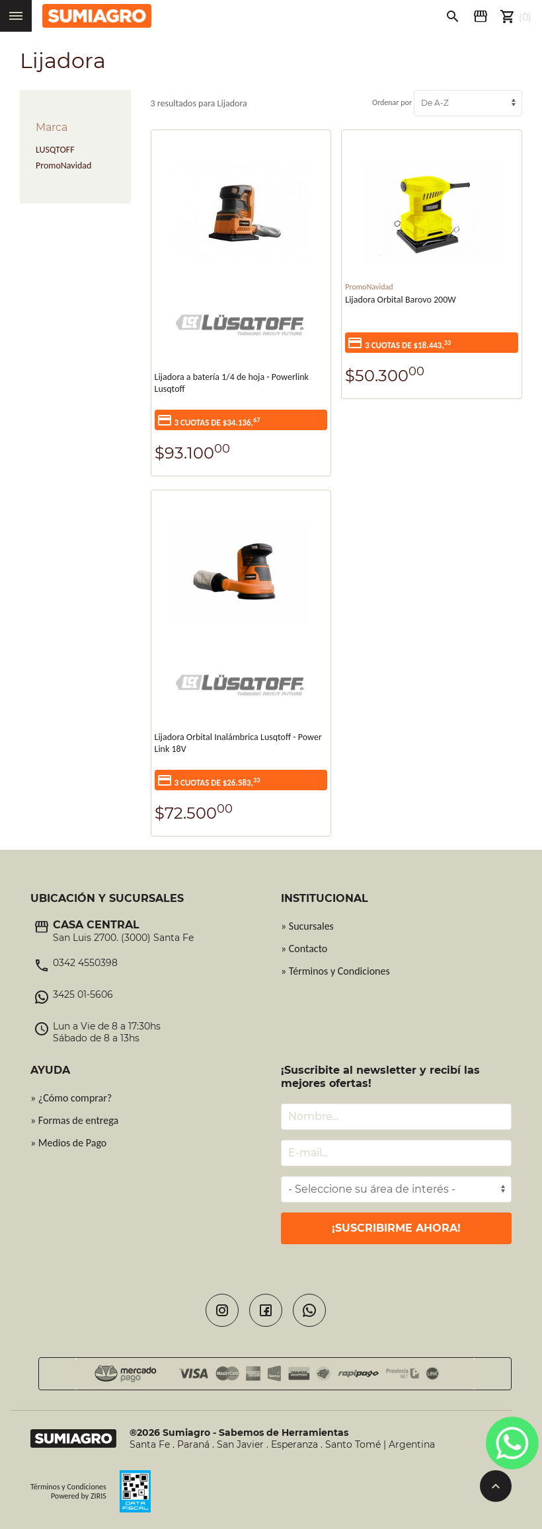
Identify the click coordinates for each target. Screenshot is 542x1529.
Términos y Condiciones (68, 1486)
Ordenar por (447, 102)
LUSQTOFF (55, 149)
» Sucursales (307, 926)
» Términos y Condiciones (335, 971)
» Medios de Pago (68, 1143)
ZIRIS (98, 1496)
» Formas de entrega (74, 1120)
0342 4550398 (85, 963)
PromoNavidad (63, 165)
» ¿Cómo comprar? (71, 1098)
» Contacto (304, 948)
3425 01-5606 (83, 994)
